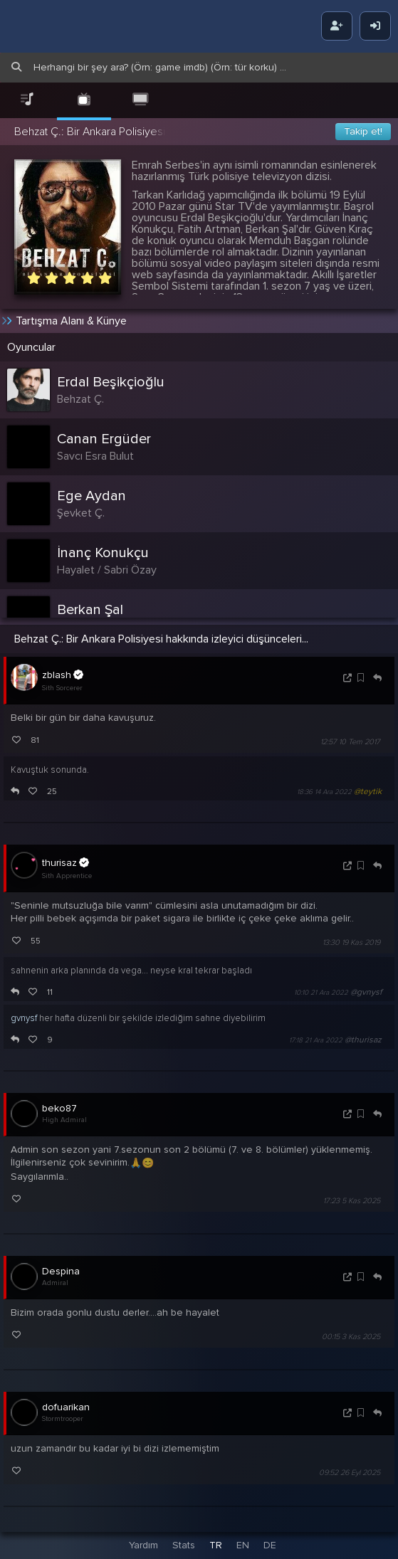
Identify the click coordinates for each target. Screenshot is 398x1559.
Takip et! (363, 131)
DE (269, 1545)
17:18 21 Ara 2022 (315, 1040)
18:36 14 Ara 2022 (324, 792)
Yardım (143, 1545)
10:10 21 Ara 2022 (321, 992)
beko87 (59, 1108)
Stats (183, 1545)
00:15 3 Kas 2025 (351, 1336)
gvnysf (24, 1018)
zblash (62, 674)
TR (215, 1545)
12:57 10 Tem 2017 (350, 741)
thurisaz (65, 862)
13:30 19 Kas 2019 (351, 942)
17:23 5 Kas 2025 (351, 1200)
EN (242, 1545)
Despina (61, 1271)
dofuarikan (66, 1407)
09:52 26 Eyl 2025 (349, 1473)
